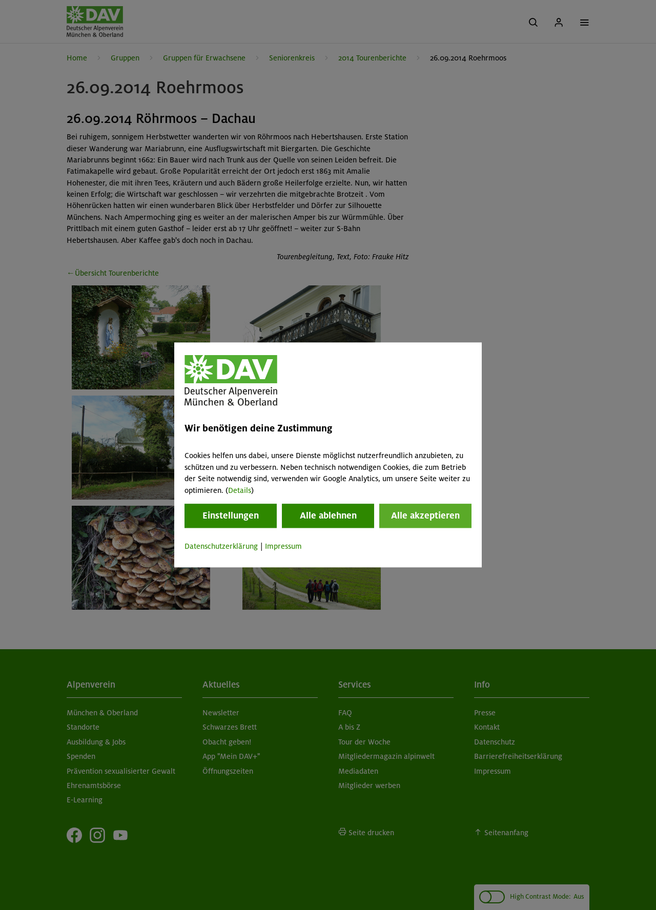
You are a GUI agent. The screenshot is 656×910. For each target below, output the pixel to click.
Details (239, 490)
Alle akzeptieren (425, 515)
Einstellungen (230, 515)
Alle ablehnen (328, 515)
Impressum (283, 546)
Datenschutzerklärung (221, 546)
